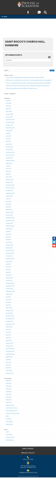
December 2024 (10, 151)
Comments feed (10, 436)
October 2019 (9, 320)
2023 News (9, 393)
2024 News (9, 396)
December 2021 (10, 249)
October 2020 (9, 287)
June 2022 (8, 233)
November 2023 (10, 187)
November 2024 (10, 154)
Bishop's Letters (10, 404)
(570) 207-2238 (28, 458)
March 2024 (9, 176)
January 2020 (9, 312)
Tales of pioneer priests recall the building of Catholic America (21, 87)
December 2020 (10, 282)
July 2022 (8, 230)
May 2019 (8, 334)
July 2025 (8, 132)
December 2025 (10, 118)
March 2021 (9, 274)
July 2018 (8, 358)
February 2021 (9, 276)
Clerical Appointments (11, 409)
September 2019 (10, 323)
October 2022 (9, 222)
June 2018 (8, 361)
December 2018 (10, 347)
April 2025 (8, 140)
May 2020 (8, 301)
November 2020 (10, 285)
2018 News (9, 379)
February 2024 (9, 178)
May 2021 (8, 268)
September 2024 (10, 159)
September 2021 (10, 257)
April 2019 (8, 336)
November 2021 (10, 252)
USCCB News (9, 420)
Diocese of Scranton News (12, 412)
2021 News (8, 388)
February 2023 (9, 211)
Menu (4, 15)
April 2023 (8, 206)
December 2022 (10, 217)
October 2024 (9, 156)
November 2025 (10, 121)
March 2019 (9, 339)
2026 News (9, 401)
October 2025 (9, 124)
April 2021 (8, 271)
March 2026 (9, 110)
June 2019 (8, 331)
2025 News (8, 398)
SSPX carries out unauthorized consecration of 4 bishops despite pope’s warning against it (29, 79)
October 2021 (9, 255)
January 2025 (9, 148)
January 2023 (9, 214)
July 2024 (8, 165)
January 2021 (9, 279)
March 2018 (9, 369)
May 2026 (8, 105)
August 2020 (9, 293)
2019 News (8, 382)
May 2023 (8, 203)
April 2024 (8, 173)
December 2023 (10, 184)
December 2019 (10, 315)
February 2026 (9, 113)
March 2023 (9, 208)
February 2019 (9, 342)
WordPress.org (9, 439)
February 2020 (9, 309)
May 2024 (8, 170)
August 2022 (9, 227)
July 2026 (8, 99)
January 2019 (9, 345)
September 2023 (10, 192)
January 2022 (9, 246)
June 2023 (8, 200)
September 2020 (10, 290)
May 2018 (8, 364)
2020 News (9, 385)
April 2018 (8, 366)
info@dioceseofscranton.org (28, 471)
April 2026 (8, 107)
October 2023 (9, 189)
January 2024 (9, 181)
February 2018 (9, 372)
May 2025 (8, 137)
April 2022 (8, 238)
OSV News (8, 418)
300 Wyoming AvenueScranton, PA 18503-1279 (28, 465)
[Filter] (49, 56)
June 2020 (8, 298)
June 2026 (8, 102)
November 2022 (10, 219)
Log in (7, 431)
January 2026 (9, 116)
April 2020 (8, 304)
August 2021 (9, 260)
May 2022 (8, 236)
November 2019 (10, 317)
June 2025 (8, 135)
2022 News (9, 390)
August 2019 (9, 326)
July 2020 (8, 296)
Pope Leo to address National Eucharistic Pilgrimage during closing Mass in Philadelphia (28, 82)
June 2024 (8, 167)
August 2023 (9, 195)
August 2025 (9, 129)
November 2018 (10, 350)
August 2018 (9, 356)
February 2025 (9, 146)
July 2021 (8, 263)
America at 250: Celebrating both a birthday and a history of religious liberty (25, 76)
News (7, 415)
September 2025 (10, 127)
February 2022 (9, 244)
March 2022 (9, 241)
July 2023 (8, 197)
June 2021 (8, 266)
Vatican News (9, 423)
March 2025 (9, 143)
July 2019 (8, 328)
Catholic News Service (11, 407)
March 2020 (9, 306)
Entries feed (9, 433)
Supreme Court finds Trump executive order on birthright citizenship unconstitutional (27, 84)
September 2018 (10, 353)
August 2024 (9, 162)
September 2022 (10, 225)
